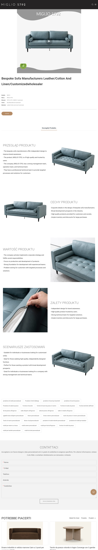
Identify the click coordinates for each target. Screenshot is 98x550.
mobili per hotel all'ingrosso (48, 425)
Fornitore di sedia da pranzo (67, 406)
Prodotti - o (92, 518)
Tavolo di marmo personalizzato (11, 420)
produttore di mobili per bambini (77, 420)
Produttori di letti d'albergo (32, 401)
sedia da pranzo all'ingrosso (46, 410)
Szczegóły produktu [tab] (49, 128)
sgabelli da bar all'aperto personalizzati (13, 415)
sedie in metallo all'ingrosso (65, 410)
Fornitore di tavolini (28, 406)
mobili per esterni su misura (10, 425)
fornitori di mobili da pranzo (66, 425)
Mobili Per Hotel (74, 518)
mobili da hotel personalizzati (32, 430)
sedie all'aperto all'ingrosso (28, 410)
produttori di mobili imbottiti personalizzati (54, 420)
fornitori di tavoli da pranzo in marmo (46, 406)
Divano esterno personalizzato (51, 415)
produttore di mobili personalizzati (12, 401)
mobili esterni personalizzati (29, 425)
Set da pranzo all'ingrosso (10, 410)
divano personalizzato (33, 415)
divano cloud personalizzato (31, 420)
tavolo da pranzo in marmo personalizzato (74, 415)
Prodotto (84, 518)
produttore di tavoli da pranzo (71, 401)
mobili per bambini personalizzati (11, 430)
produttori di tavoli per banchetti (51, 401)
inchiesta (7, 113)
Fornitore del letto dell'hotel (86, 406)
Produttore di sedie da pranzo (11, 406)
